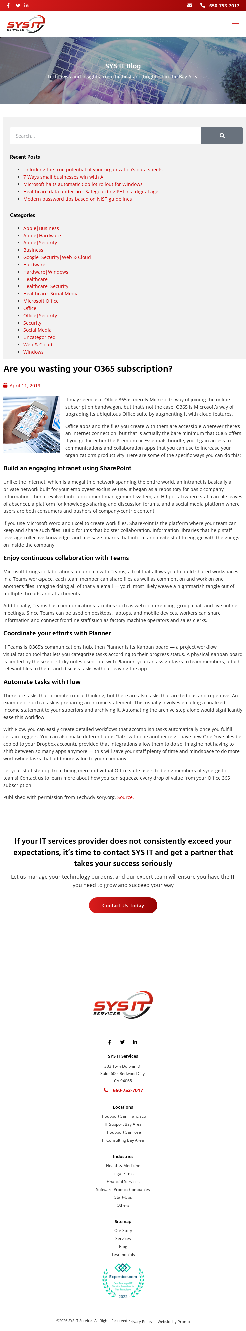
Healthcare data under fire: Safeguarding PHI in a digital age (90, 191)
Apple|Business (41, 228)
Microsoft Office (41, 301)
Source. (125, 797)
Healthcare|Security (45, 286)
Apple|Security (40, 242)
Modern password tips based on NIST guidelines (77, 199)
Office (29, 308)
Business (33, 250)
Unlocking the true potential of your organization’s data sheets (93, 169)
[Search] (222, 135)
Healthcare (35, 279)
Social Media (37, 330)
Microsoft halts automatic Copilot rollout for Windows (83, 184)
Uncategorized (39, 337)
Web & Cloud (37, 344)
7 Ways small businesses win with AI (64, 177)
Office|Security (40, 315)
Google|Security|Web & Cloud (57, 257)
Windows (33, 352)
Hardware (34, 264)
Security (32, 323)
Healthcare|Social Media (51, 293)
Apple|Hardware (42, 235)
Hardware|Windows (45, 272)
